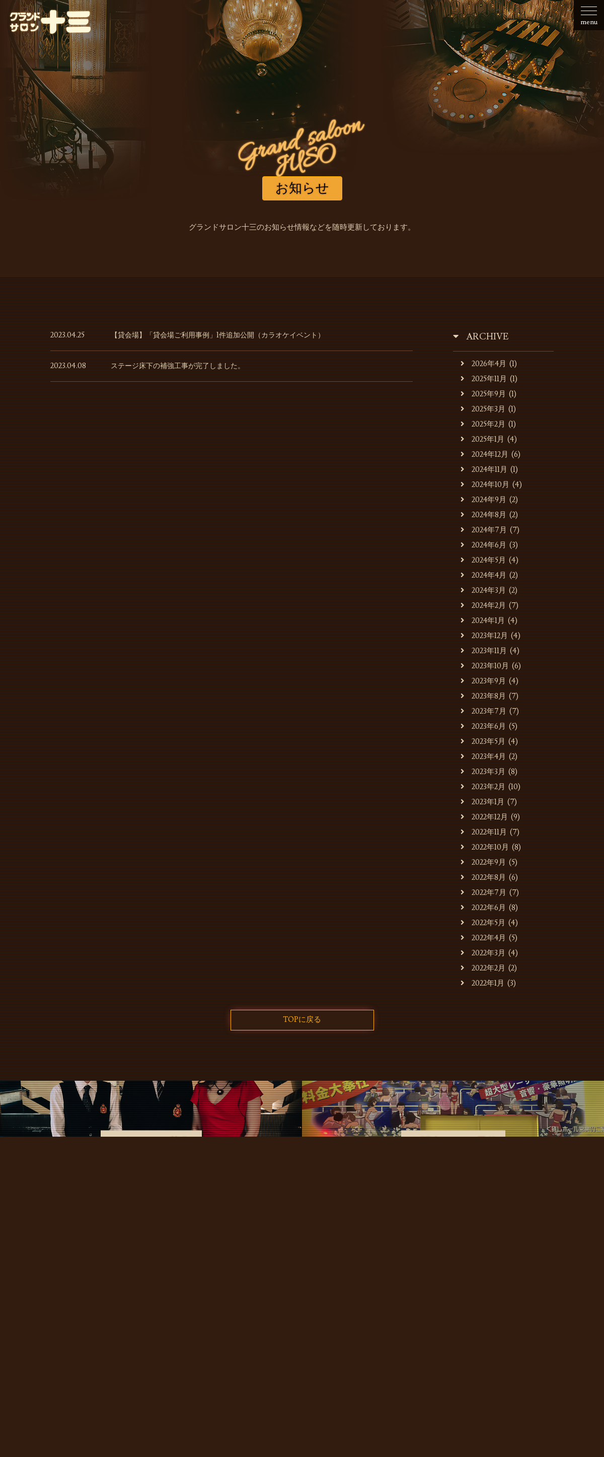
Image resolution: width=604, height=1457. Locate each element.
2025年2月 (483, 424)
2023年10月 (485, 666)
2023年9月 (483, 681)
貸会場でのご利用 (306, 1281)
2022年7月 (484, 892)
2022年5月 (483, 923)
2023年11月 (484, 651)
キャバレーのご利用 (227, 1281)
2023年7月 (484, 711)
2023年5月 (483, 741)
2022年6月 (483, 908)
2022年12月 (484, 817)
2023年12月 (484, 636)
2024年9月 (484, 500)
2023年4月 (484, 756)
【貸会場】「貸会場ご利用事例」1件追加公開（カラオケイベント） (225, 335)
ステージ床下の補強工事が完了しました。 (182, 366)
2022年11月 (484, 832)
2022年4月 (484, 938)
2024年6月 (484, 545)
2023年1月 (483, 802)
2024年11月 (484, 469)
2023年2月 (483, 787)
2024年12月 (485, 454)
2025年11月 (484, 379)
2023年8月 (483, 696)
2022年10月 (485, 847)
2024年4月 (484, 575)
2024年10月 (485, 485)
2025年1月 (483, 439)
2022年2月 (483, 968)
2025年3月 (483, 409)
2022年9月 (483, 862)
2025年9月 (483, 394)
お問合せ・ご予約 (525, 1281)
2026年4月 (484, 364)
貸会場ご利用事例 (381, 1281)
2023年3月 (483, 772)
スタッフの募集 (453, 1281)
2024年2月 (484, 605)
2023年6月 (483, 726)
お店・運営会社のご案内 (136, 1281)
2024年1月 (483, 621)
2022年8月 (483, 877)
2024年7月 (484, 530)
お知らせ (64, 1281)
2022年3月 (483, 953)
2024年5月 (484, 560)
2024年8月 (484, 515)
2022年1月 (483, 983)
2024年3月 (484, 590)
